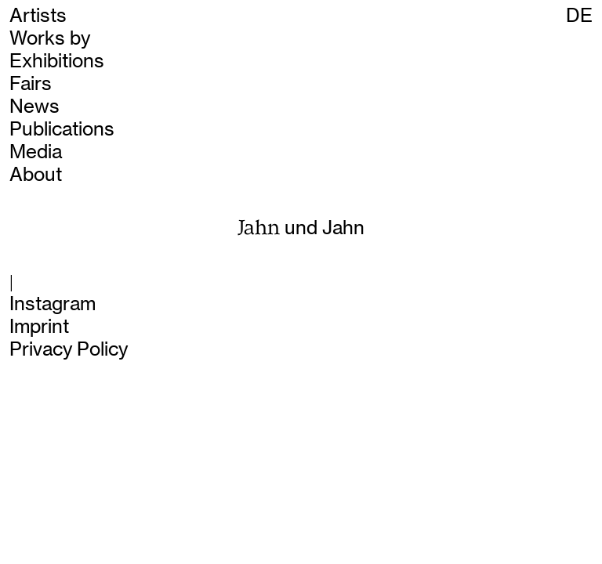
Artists (38, 15)
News (34, 106)
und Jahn (301, 227)
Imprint (39, 326)
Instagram (52, 303)
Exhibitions (56, 60)
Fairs (30, 83)
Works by (49, 38)
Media (35, 151)
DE (579, 15)
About (35, 174)
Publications (61, 129)
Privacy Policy (68, 349)
